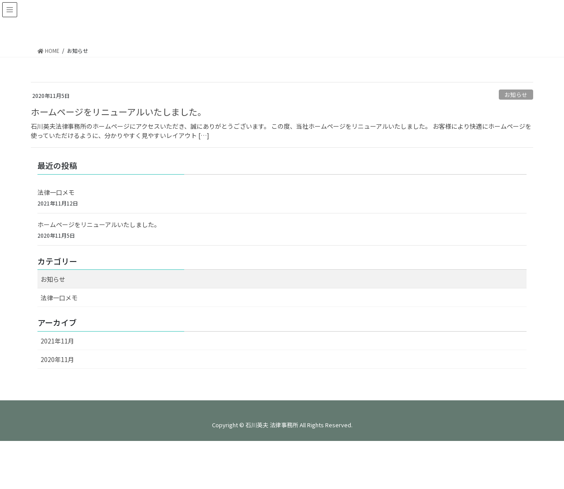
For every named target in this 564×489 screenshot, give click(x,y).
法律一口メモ (55, 192)
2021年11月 (57, 340)
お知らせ (516, 94)
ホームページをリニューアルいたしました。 (118, 111)
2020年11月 (57, 359)
